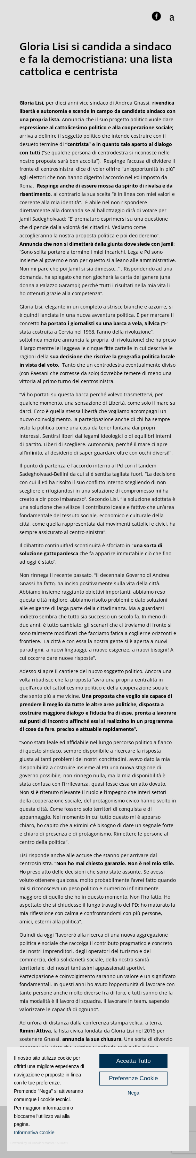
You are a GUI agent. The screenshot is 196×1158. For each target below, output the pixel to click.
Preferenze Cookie (133, 1078)
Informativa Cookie (34, 1132)
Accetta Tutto (133, 1061)
